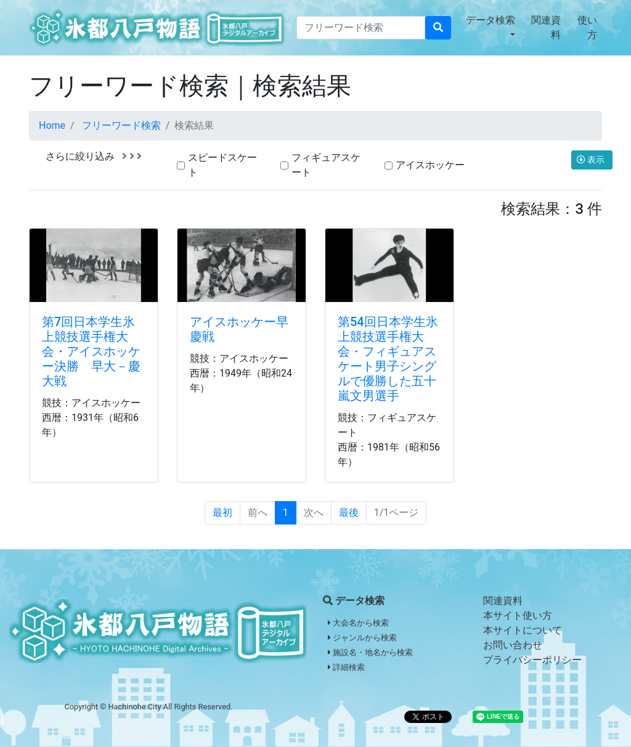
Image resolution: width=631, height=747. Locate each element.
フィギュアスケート (325, 165)
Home (52, 125)
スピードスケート (222, 165)
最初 (222, 512)
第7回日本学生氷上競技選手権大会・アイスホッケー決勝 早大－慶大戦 (91, 351)
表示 (592, 160)
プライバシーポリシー (532, 660)
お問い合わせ (512, 645)
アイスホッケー (430, 165)
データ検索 (490, 20)
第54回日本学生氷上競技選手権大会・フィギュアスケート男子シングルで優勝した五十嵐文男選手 (388, 358)
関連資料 (546, 27)
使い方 (587, 27)
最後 (349, 512)
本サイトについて (522, 630)
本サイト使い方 (517, 615)
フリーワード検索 (121, 125)
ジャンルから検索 (362, 637)
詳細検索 (346, 667)
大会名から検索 (358, 622)
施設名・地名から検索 (370, 652)
